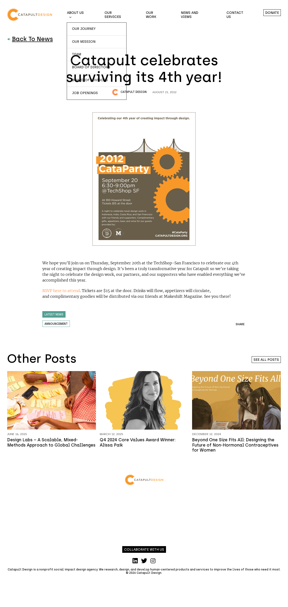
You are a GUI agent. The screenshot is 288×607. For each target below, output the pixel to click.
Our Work (151, 15)
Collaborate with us (144, 550)
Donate (272, 13)
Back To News (30, 39)
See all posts (266, 360)
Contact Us (235, 15)
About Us (75, 13)
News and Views (189, 15)
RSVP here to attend (61, 290)
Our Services (113, 15)
